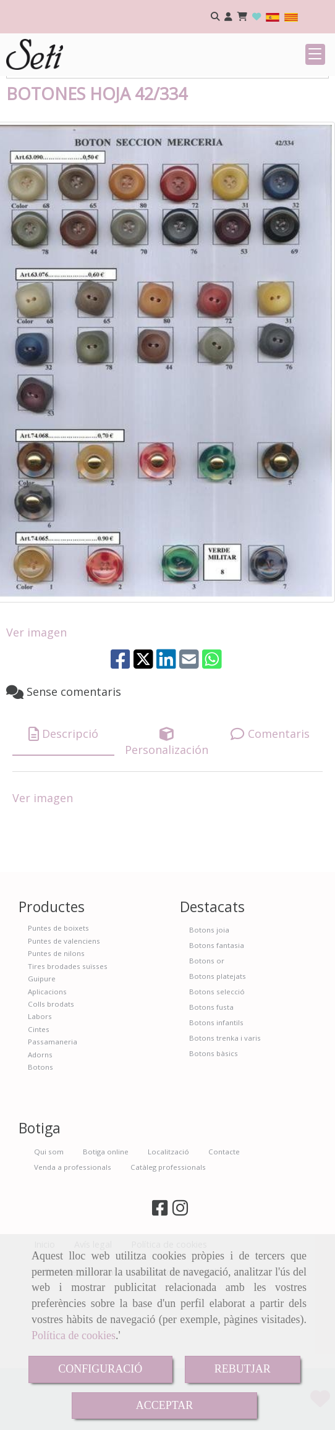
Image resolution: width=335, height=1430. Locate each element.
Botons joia (209, 1005)
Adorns (40, 1130)
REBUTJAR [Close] (242, 1369)
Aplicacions (47, 1067)
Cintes (38, 1105)
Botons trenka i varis (225, 1114)
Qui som (49, 1227)
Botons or (206, 1036)
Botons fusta (211, 1083)
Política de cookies (74, 1335)
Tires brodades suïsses (68, 1042)
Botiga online (106, 1227)
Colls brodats (51, 1080)
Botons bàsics (213, 1129)
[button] (228, 17)
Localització (168, 1227)
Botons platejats (217, 1052)
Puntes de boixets (58, 1004)
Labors (40, 1092)
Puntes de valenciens (64, 1017)
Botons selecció (217, 1067)
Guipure (42, 1054)
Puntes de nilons (56, 1029)
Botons (40, 1143)
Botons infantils (216, 1098)
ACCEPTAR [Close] (164, 1405)
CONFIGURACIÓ (100, 1369)
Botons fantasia (216, 1021)
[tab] (63, 810)
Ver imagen (36, 708)
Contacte (224, 1227)
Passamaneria (52, 1117)
